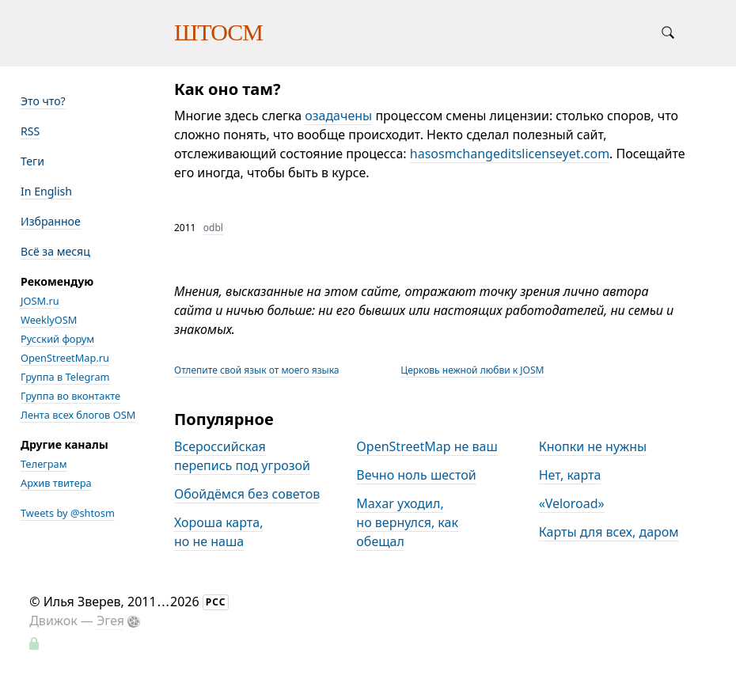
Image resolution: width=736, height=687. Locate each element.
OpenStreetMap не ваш (426, 446)
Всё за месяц (55, 251)
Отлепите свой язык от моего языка (256, 370)
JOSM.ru (40, 301)
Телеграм (44, 464)
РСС (216, 602)
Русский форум (57, 339)
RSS (30, 131)
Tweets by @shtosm (68, 513)
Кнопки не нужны (593, 446)
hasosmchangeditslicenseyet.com (509, 153)
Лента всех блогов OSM (78, 415)
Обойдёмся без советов (247, 494)
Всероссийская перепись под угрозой (242, 456)
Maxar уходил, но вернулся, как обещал (407, 522)
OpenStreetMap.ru (65, 358)
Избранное (51, 221)
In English (46, 191)
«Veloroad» (572, 503)
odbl (213, 227)
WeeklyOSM (49, 320)
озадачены (338, 115)
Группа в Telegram (65, 377)
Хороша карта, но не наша (218, 532)
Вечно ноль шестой (416, 475)
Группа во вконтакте (70, 396)
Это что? (43, 100)
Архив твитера (56, 483)
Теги (32, 161)
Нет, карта (570, 475)
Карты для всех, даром (609, 532)
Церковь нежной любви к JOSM (472, 370)
